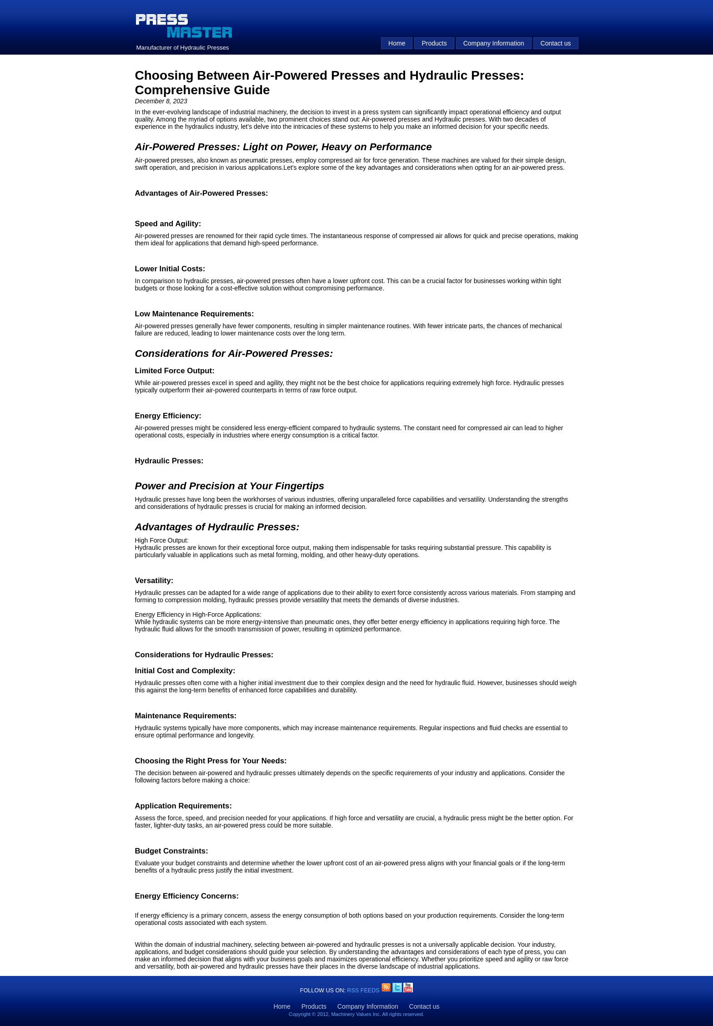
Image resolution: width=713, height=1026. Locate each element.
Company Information (493, 43)
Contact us (556, 43)
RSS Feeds (364, 990)
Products (434, 43)
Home (396, 43)
